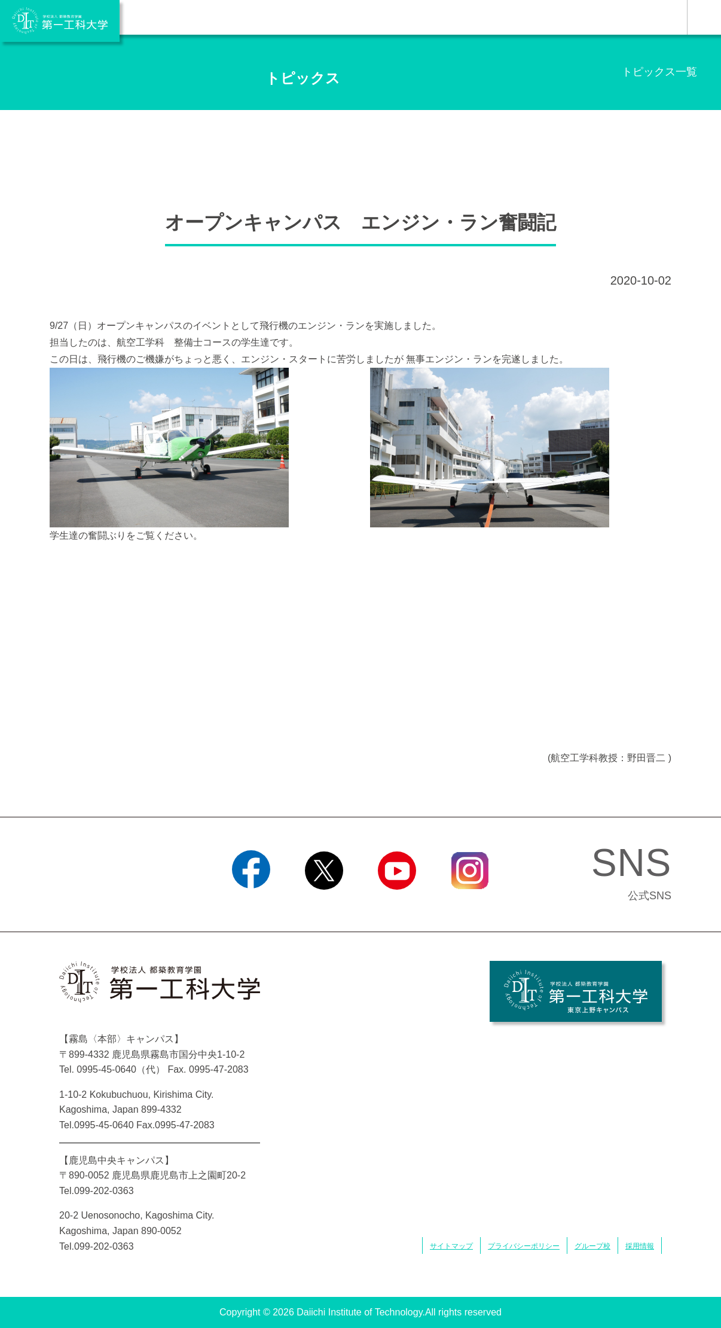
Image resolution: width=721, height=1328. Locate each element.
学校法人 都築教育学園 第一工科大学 (60, 21)
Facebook (251, 904)
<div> (360, 650)
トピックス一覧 (659, 72)
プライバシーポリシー (524, 1246)
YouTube (396, 904)
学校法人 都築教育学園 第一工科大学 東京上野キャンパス (576, 991)
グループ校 (592, 1246)
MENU (704, 17)
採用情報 (639, 1246)
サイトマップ (451, 1246)
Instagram (469, 904)
